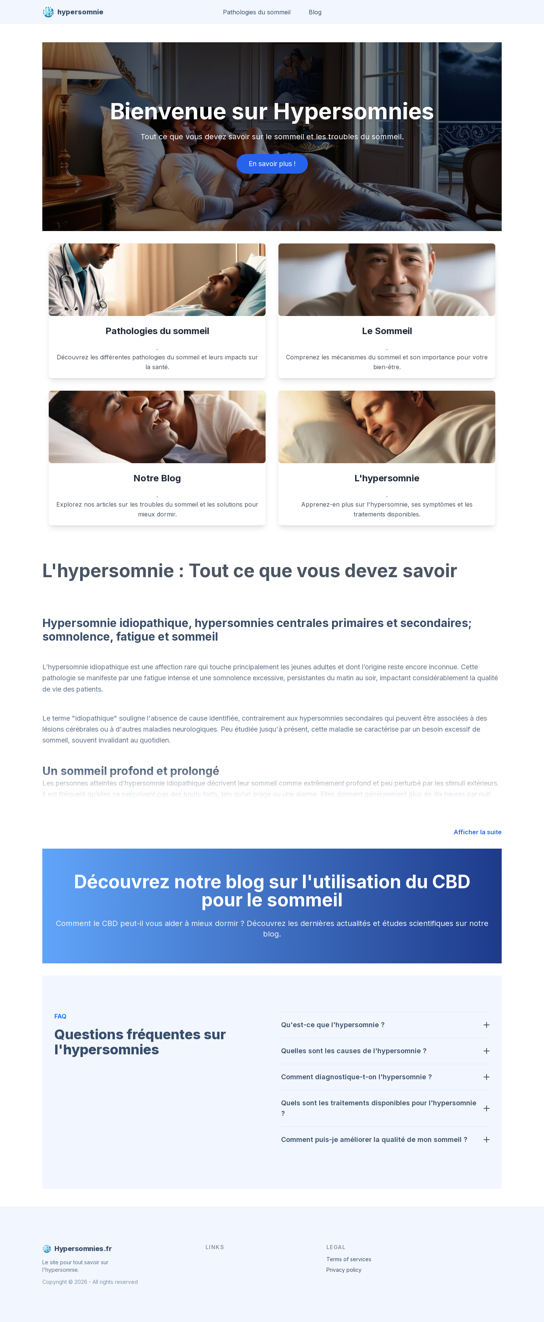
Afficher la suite (478, 832)
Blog (315, 12)
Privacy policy (344, 1270)
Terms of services (348, 1259)
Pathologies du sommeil (257, 12)
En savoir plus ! (272, 164)
